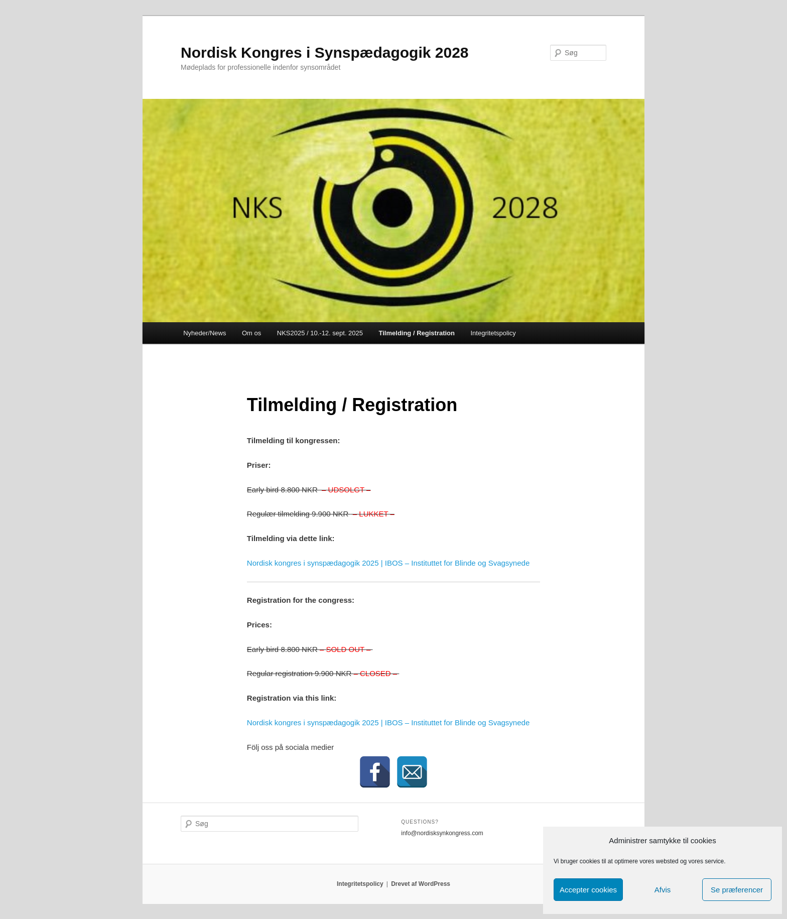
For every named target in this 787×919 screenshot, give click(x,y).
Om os (251, 333)
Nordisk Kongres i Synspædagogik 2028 (325, 52)
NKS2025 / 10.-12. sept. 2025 (320, 333)
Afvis (662, 889)
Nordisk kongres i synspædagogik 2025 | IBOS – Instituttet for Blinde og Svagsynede (388, 563)
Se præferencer (737, 889)
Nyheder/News (204, 333)
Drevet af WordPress (420, 883)
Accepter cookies (588, 889)
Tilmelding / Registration (417, 333)
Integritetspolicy (493, 333)
